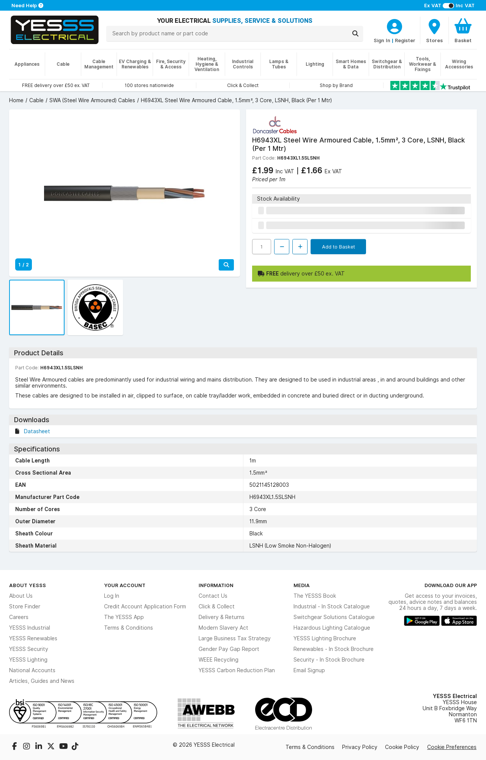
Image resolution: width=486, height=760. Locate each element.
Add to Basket (338, 247)
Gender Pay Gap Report (229, 649)
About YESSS (27, 585)
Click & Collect (217, 606)
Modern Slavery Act (223, 628)
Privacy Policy (359, 747)
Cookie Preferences (452, 747)
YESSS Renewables (33, 638)
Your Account (124, 585)
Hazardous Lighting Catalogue (331, 628)
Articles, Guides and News (41, 681)
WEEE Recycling (218, 660)
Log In (111, 596)
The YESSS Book (314, 596)
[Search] (355, 33)
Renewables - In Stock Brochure (333, 649)
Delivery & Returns (222, 617)
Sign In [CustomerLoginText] (382, 40)
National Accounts (32, 670)
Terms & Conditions (128, 628)
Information (216, 585)
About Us (21, 596)
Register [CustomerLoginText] (405, 40)
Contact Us (213, 596)
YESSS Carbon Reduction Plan (237, 670)
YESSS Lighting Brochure (324, 638)
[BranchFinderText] (434, 30)
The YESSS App (124, 617)
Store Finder (24, 606)
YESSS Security (28, 649)
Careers (18, 617)
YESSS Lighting (28, 660)
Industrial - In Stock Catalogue (331, 606)
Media (301, 585)
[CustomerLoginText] (394, 25)
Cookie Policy (402, 747)
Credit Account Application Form (145, 606)
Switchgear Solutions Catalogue (334, 617)
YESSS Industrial (29, 628)
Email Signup (309, 670)
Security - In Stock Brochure (328, 660)
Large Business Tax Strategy (235, 638)
